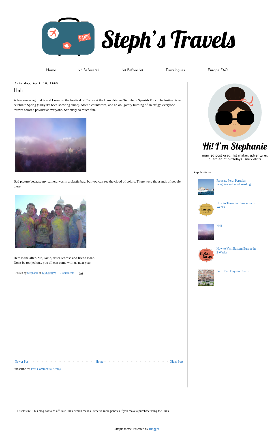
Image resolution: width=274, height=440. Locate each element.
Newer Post (22, 361)
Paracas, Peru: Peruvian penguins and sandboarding (233, 182)
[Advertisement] (99, 325)
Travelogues (175, 70)
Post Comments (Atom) (46, 369)
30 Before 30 (132, 70)
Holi (219, 225)
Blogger (154, 429)
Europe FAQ (218, 70)
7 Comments (67, 272)
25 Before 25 (89, 70)
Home (51, 70)
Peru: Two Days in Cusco (232, 271)
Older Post (176, 361)
